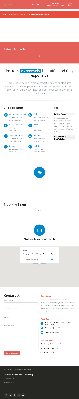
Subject (6, 317)
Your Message (9, 325)
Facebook (6, 395)
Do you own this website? (31, 259)
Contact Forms (60, 136)
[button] (39, 265)
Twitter (10, 395)
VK (23, 395)
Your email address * (11, 309)
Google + (19, 395)
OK (52, 259)
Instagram (14, 395)
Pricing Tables (60, 114)
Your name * (8, 300)
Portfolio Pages (60, 139)
